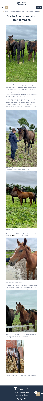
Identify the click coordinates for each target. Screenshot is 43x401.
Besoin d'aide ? (39, 395)
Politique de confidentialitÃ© (21, 392)
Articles (11, 11)
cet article (19, 104)
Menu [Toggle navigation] (39, 7)
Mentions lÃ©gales (22, 394)
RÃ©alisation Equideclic (22, 395)
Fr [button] (2, 7)
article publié (12, 235)
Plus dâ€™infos (17, 11)
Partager (37, 11)
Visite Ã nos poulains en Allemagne (29, 11)
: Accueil (5, 11)
